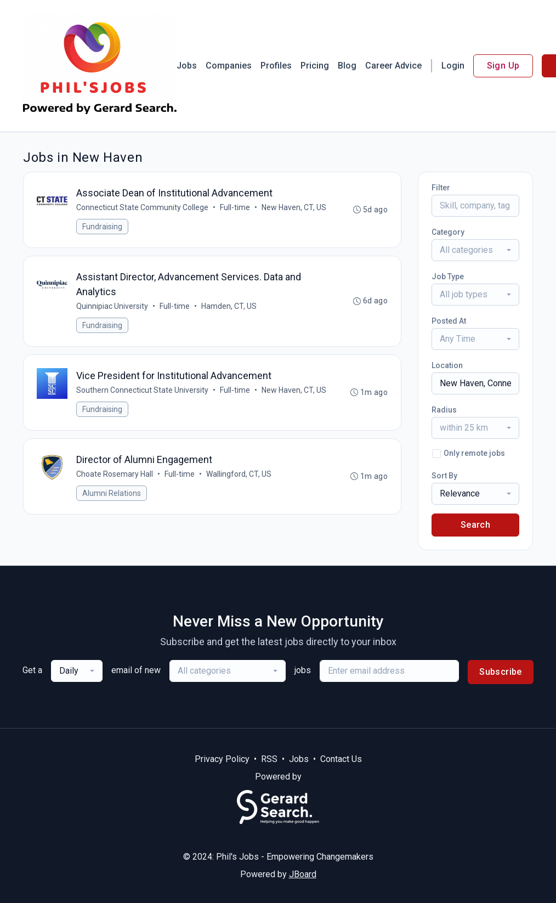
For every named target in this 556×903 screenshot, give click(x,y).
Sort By (444, 475)
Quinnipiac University (112, 306)
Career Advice (393, 65)
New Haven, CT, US (294, 207)
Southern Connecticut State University (142, 390)
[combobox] (475, 250)
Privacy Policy (222, 759)
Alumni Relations (111, 493)
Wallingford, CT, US (238, 474)
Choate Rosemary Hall (114, 474)
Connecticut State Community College (142, 207)
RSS (269, 759)
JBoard (302, 874)
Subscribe (500, 672)
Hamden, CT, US (229, 306)
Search (475, 525)
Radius (444, 409)
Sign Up (503, 65)
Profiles (276, 65)
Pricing (314, 65)
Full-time (235, 207)
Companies (229, 65)
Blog (347, 65)
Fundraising (102, 226)
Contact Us (341, 759)
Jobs (187, 65)
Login (452, 65)
